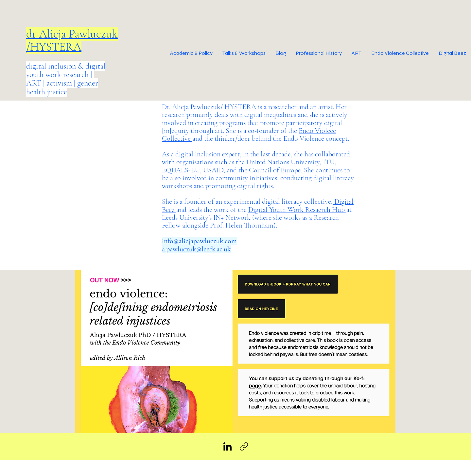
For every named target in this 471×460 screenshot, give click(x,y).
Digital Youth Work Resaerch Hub (297, 209)
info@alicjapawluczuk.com (199, 241)
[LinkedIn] (227, 446)
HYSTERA (240, 107)
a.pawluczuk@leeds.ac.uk (196, 249)
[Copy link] (244, 446)
